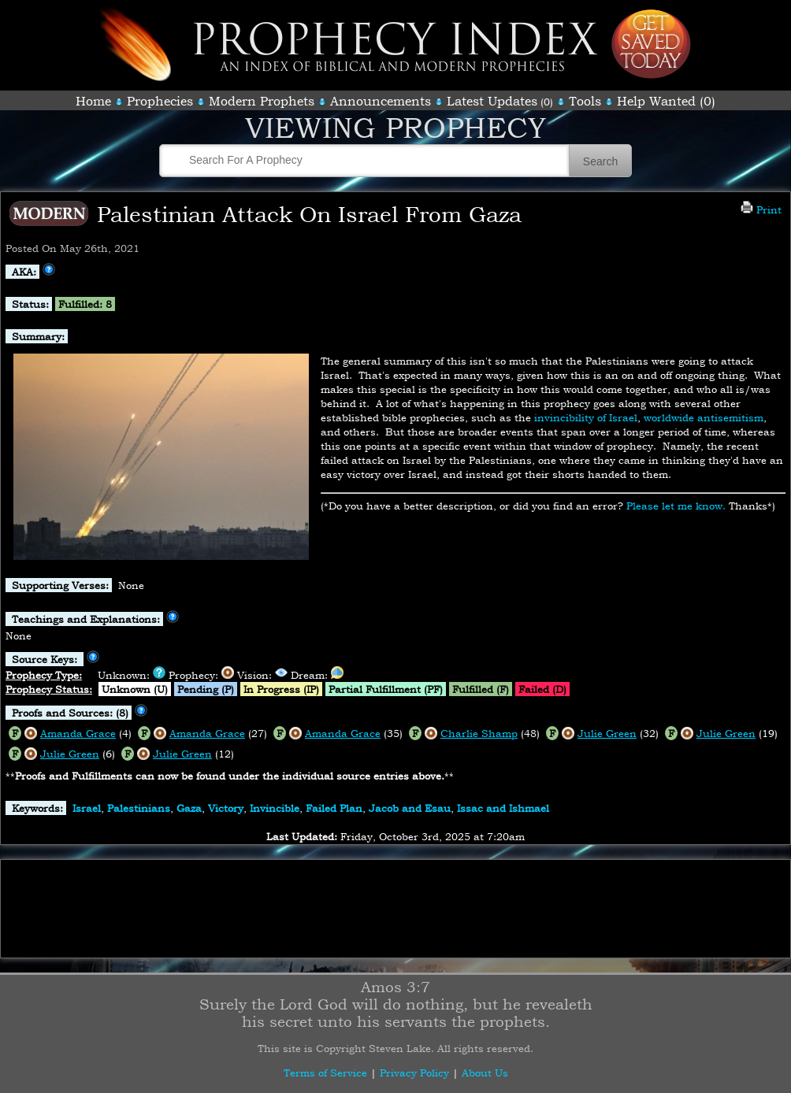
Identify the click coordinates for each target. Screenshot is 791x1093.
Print (761, 209)
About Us (485, 1072)
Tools (585, 101)
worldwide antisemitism (703, 417)
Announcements (380, 101)
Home (93, 101)
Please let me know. (676, 505)
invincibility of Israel (585, 417)
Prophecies (160, 101)
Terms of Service (325, 1072)
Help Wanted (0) (666, 101)
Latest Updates (492, 101)
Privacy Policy (414, 1072)
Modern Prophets (261, 101)
